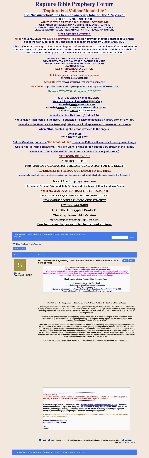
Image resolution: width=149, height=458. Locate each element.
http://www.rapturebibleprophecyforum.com (86, 285)
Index (28, 234)
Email (44, 440)
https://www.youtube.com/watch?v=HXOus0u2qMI (89, 269)
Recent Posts (18, 236)
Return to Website (19, 234)
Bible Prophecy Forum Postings (49, 234)
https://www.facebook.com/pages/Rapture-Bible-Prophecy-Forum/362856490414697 (86, 289)
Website (128, 440)
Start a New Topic (19, 248)
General (34, 234)
